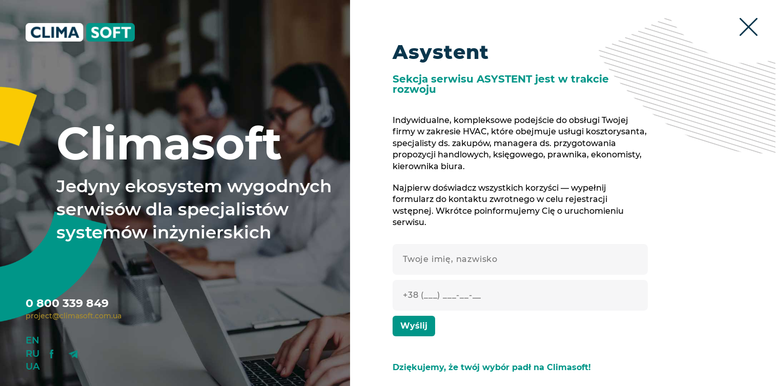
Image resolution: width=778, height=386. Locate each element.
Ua (32, 366)
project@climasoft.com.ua (73, 315)
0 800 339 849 (67, 303)
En (32, 340)
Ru (32, 353)
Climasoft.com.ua (88, 32)
